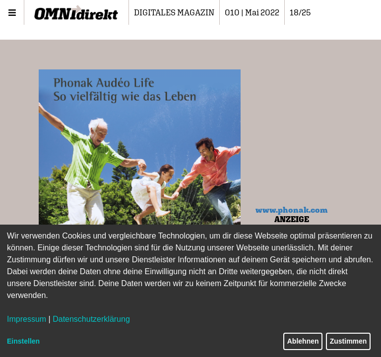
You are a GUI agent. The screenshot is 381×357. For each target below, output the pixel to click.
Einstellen (23, 341)
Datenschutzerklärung (91, 319)
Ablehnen (303, 341)
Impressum (26, 319)
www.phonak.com (291, 209)
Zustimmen (348, 341)
